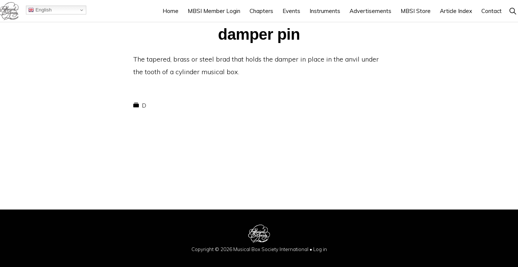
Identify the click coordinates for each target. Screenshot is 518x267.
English (39, 10)
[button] (512, 11)
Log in (320, 249)
